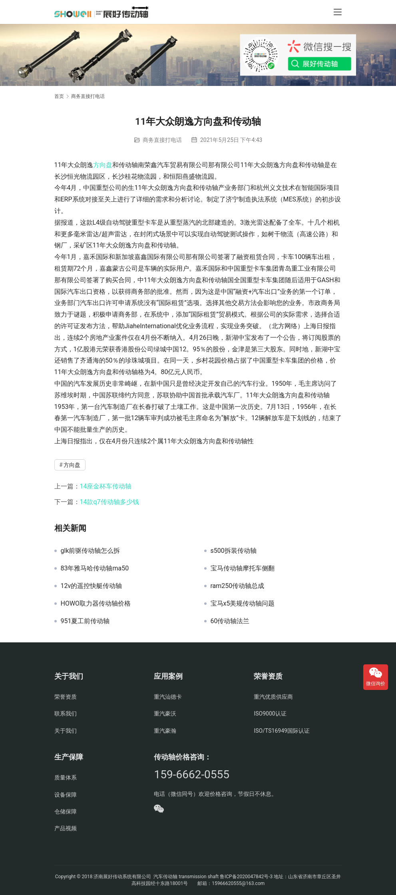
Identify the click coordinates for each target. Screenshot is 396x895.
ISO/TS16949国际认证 (281, 731)
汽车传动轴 (165, 876)
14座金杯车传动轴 (106, 486)
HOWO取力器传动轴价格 (96, 603)
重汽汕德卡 (168, 697)
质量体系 (65, 777)
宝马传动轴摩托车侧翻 (243, 568)
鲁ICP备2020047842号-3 (246, 876)
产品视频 (65, 828)
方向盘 (102, 165)
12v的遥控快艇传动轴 (91, 586)
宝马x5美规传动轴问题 (243, 603)
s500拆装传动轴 (234, 550)
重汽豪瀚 (165, 731)
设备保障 (65, 794)
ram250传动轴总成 (238, 586)
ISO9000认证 (270, 713)
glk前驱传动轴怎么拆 (90, 550)
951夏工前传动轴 (85, 621)
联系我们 (65, 713)
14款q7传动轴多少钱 (109, 502)
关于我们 (65, 731)
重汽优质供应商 (273, 697)
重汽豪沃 (165, 713)
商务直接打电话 (162, 140)
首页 (59, 96)
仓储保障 (65, 811)
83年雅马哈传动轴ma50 (95, 568)
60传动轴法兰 (230, 621)
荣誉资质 (65, 697)
